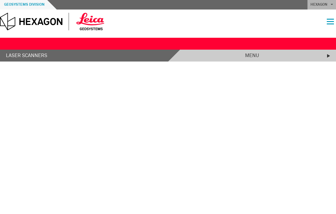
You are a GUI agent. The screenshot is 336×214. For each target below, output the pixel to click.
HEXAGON (321, 5)
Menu (252, 55)
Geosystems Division (24, 5)
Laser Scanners (26, 55)
